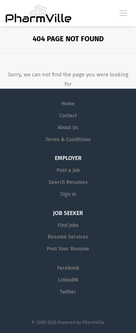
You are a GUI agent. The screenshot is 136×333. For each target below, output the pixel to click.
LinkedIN (68, 280)
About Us (68, 128)
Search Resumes (68, 182)
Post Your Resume (68, 249)
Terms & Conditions (68, 139)
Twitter (68, 292)
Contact (68, 116)
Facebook (68, 268)
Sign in (68, 194)
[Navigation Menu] (123, 12)
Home (68, 104)
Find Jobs (68, 225)
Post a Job (68, 170)
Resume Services (68, 237)
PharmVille (93, 322)
